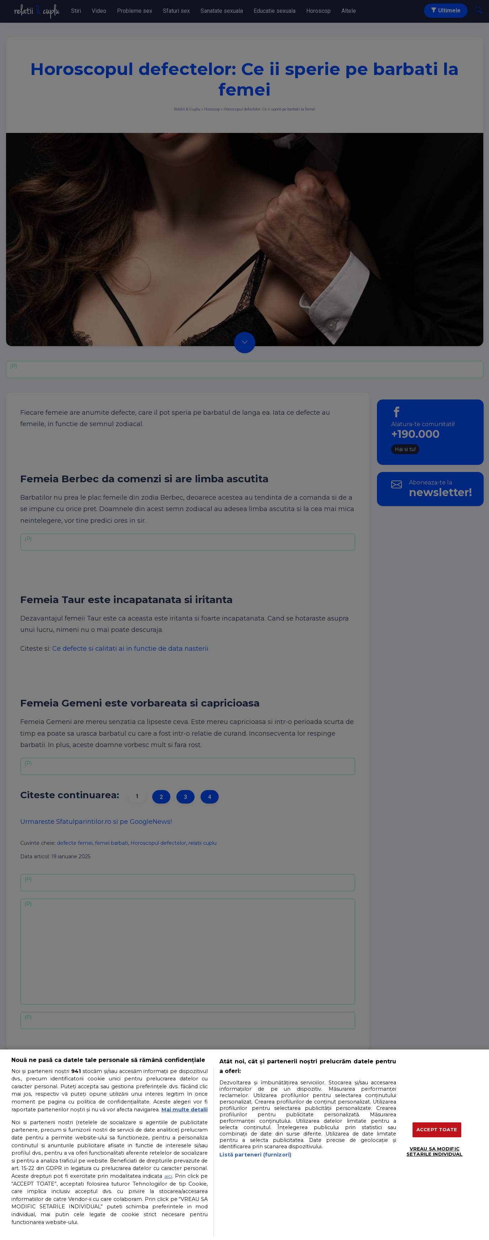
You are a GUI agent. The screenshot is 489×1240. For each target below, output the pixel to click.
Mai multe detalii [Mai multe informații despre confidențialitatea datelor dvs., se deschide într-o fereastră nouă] (184, 1109)
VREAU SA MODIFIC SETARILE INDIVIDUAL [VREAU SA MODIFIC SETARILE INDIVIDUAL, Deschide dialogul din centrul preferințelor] (434, 1151)
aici (168, 1176)
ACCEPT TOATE (436, 1129)
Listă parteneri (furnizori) (255, 1155)
